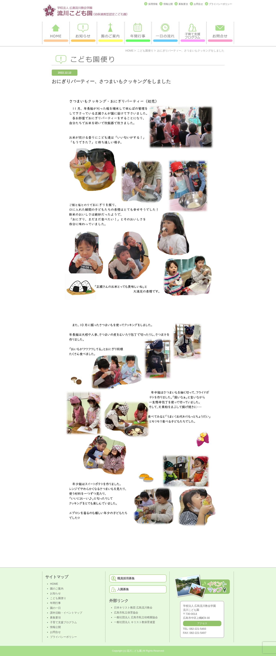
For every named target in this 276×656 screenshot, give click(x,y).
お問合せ (198, 4)
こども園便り (145, 50)
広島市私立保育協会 (126, 612)
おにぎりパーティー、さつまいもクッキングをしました (111, 81)
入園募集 (123, 589)
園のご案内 (56, 588)
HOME (129, 50)
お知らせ (55, 593)
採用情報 (153, 4)
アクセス (202, 623)
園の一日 (55, 607)
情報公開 (168, 4)
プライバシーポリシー (220, 4)
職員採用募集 (126, 578)
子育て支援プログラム (63, 622)
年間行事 (55, 602)
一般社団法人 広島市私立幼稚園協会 (136, 617)
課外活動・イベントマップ (66, 612)
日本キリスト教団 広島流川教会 (133, 607)
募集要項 (183, 4)
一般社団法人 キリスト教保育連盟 (134, 622)
